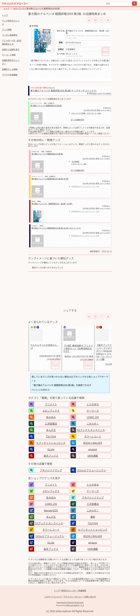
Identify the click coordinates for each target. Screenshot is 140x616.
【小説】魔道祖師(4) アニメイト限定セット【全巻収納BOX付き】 (78, 348)
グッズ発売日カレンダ (10, 22)
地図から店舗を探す (10, 49)
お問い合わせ (90, 596)
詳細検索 (82, 590)
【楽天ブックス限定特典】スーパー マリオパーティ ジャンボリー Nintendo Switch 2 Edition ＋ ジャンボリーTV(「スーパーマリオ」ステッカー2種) (111, 352)
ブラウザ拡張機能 (10, 74)
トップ (6, 8)
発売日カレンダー (69, 590)
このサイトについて (53, 596)
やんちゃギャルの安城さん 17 (44, 346)
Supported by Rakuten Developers (70, 602)
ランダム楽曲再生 (10, 35)
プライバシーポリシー (73, 596)
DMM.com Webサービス (75, 605)
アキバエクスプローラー (14, 3)
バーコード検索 (9, 54)
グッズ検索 (7, 29)
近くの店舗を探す (77, 120)
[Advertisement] (70, 290)
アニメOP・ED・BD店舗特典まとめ (11, 42)
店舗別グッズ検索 (10, 69)
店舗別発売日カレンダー (10, 62)
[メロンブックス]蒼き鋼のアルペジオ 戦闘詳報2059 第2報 (36, 8)
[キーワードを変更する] (41, 389)
